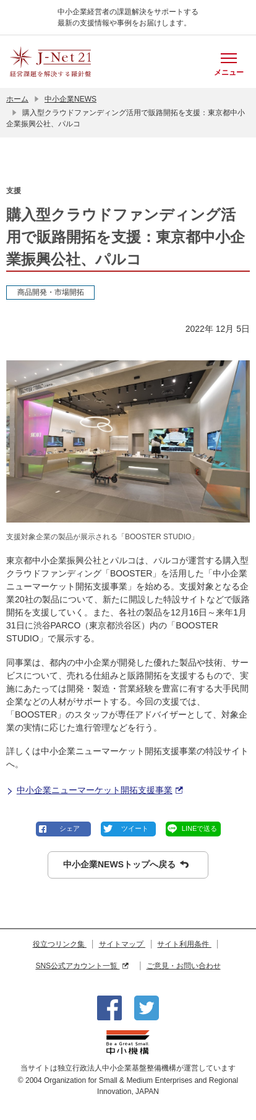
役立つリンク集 (60, 944)
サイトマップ (122, 944)
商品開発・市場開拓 (50, 292)
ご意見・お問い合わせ (184, 966)
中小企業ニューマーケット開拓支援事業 (94, 790)
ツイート (134, 828)
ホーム (17, 99)
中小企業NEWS (70, 99)
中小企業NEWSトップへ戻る (126, 864)
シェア (69, 828)
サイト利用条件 (184, 944)
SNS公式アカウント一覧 (82, 966)
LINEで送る (199, 828)
